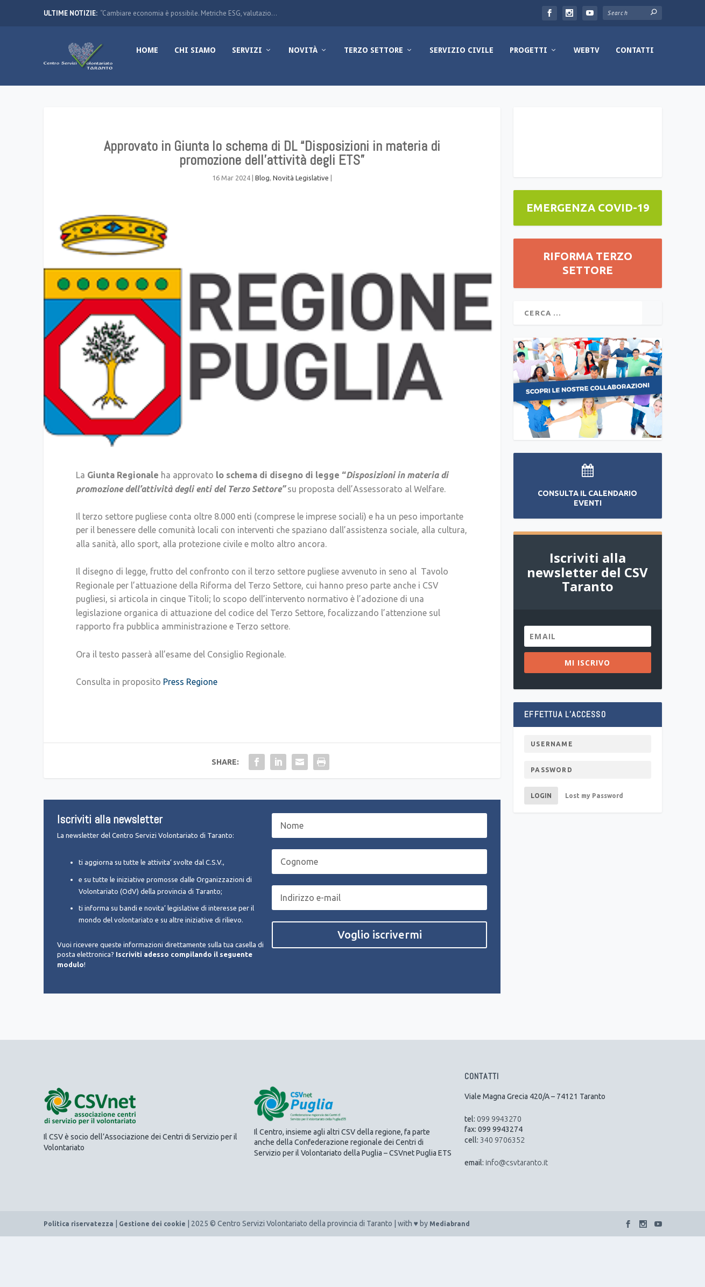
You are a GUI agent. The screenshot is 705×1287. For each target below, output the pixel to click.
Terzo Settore (289, 100)
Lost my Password (594, 846)
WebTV (502, 100)
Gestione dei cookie (152, 1274)
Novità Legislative (301, 228)
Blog (262, 228)
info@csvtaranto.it (516, 1213)
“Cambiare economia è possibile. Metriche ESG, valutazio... (188, 13)
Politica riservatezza (79, 1274)
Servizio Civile (377, 100)
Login (541, 846)
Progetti (444, 100)
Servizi (162, 100)
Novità (218, 100)
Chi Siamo (110, 100)
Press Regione (190, 732)
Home (63, 100)
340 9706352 (502, 1190)
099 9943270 (499, 1169)
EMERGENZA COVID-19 (587, 258)
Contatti (550, 100)
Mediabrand (449, 1274)
